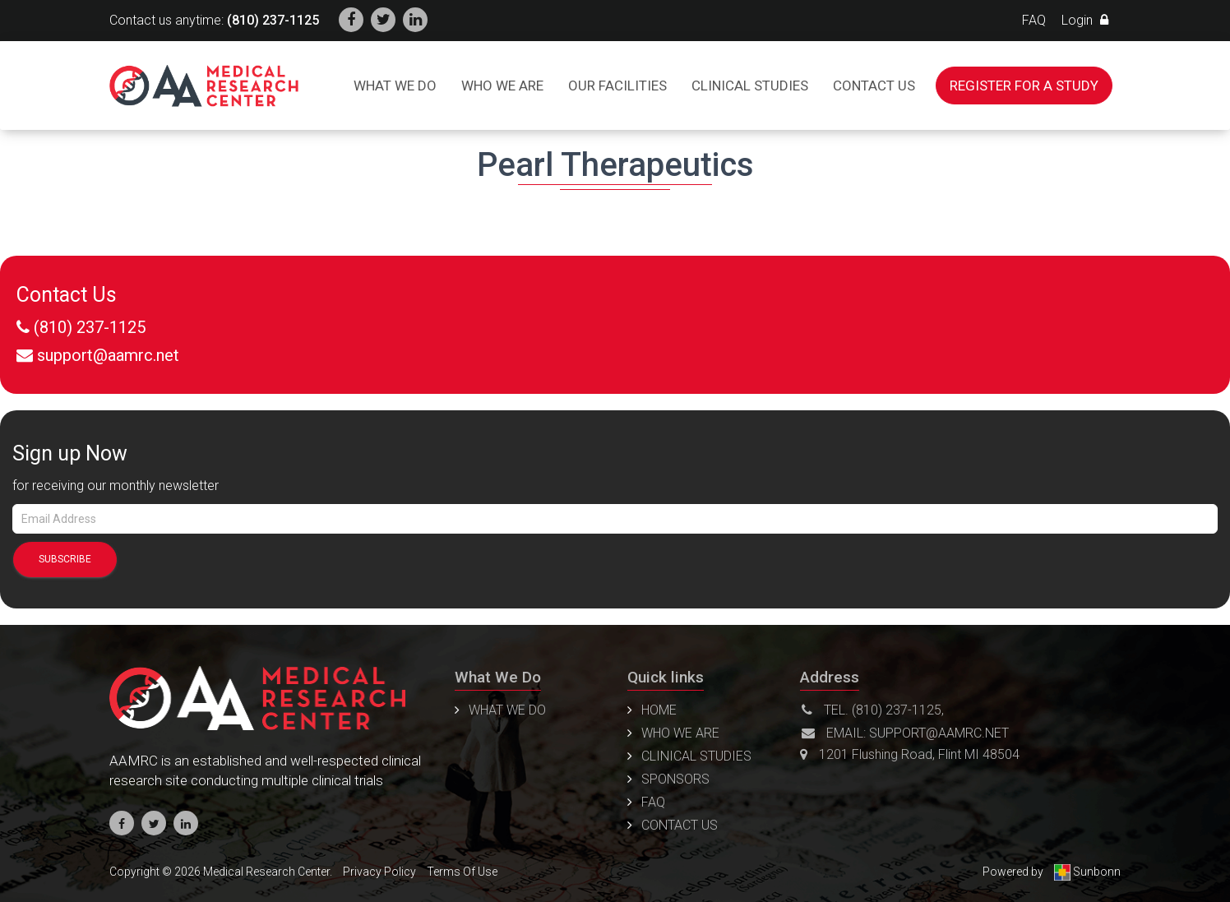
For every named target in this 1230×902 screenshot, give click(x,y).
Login (1084, 20)
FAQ (1034, 20)
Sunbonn (1087, 871)
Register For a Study (1024, 85)
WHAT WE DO (507, 710)
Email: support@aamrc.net (905, 733)
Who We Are (502, 85)
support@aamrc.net (108, 355)
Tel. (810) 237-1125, (873, 710)
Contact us (874, 85)
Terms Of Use (462, 871)
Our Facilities (617, 85)
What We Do (395, 85)
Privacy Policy (379, 871)
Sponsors (675, 779)
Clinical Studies (749, 85)
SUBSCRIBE (65, 559)
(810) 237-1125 (273, 20)
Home (659, 710)
